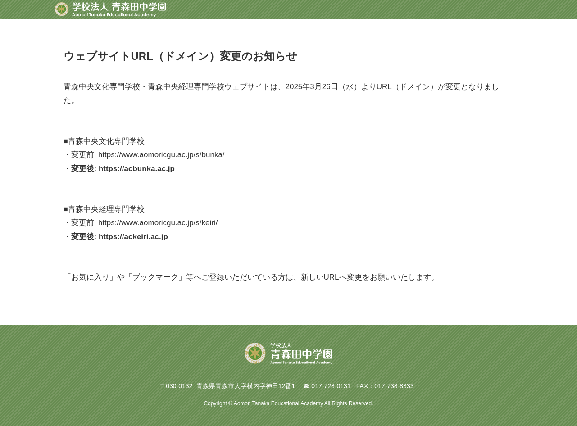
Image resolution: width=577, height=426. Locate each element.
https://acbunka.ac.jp (137, 168)
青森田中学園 (110, 9)
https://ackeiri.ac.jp (133, 236)
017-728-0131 (330, 386)
